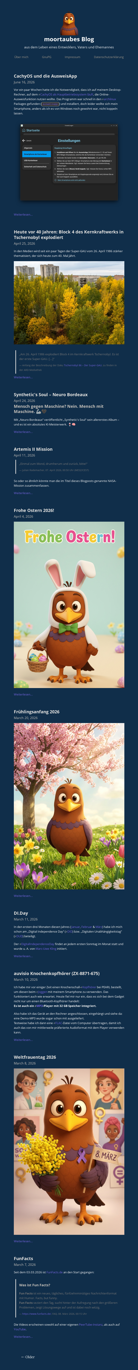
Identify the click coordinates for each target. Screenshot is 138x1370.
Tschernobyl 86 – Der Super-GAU (83, 365)
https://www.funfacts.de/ (36, 1313)
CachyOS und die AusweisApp (45, 76)
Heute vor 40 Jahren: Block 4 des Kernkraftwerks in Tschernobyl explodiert (68, 234)
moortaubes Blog (69, 39)
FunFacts (23, 1258)
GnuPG (46, 57)
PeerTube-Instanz (91, 1324)
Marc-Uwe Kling (46, 948)
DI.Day (21, 913)
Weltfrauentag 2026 (35, 1057)
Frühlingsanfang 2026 (36, 711)
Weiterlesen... (23, 214)
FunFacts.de (54, 1272)
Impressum (72, 57)
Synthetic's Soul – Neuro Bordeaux (51, 394)
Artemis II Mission (33, 449)
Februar (86, 927)
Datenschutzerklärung (109, 57)
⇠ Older (28, 1356)
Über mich (21, 57)
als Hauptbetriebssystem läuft (73, 94)
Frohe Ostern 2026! (34, 510)
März (99, 927)
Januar (75, 927)
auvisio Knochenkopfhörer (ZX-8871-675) (56, 973)
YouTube (20, 1329)
